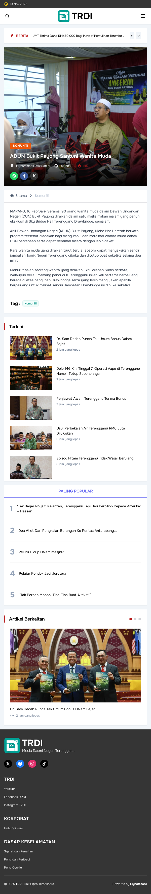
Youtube (10, 789)
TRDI (19, 884)
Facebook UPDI (15, 797)
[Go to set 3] (139, 619)
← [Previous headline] (132, 36)
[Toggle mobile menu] (143, 16)
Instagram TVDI (15, 805)
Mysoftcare (138, 884)
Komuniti (20, 146)
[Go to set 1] (130, 619)
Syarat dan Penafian (18, 851)
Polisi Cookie (13, 868)
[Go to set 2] (135, 619)
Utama (18, 195)
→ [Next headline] (138, 36)
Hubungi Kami (13, 828)
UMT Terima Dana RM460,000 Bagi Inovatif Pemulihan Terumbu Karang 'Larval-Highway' (77, 36)
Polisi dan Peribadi (17, 859)
